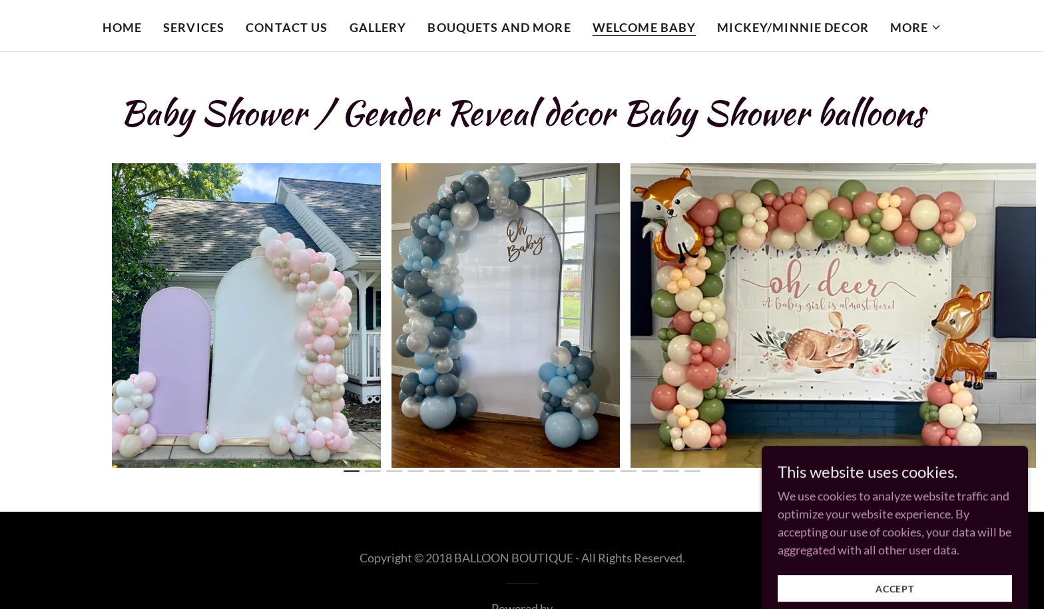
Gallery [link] (378, 27)
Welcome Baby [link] (644, 27)
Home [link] (122, 27)
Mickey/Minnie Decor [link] (793, 27)
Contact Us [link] (287, 27)
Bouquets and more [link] (499, 27)
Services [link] (193, 27)
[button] (916, 27)
